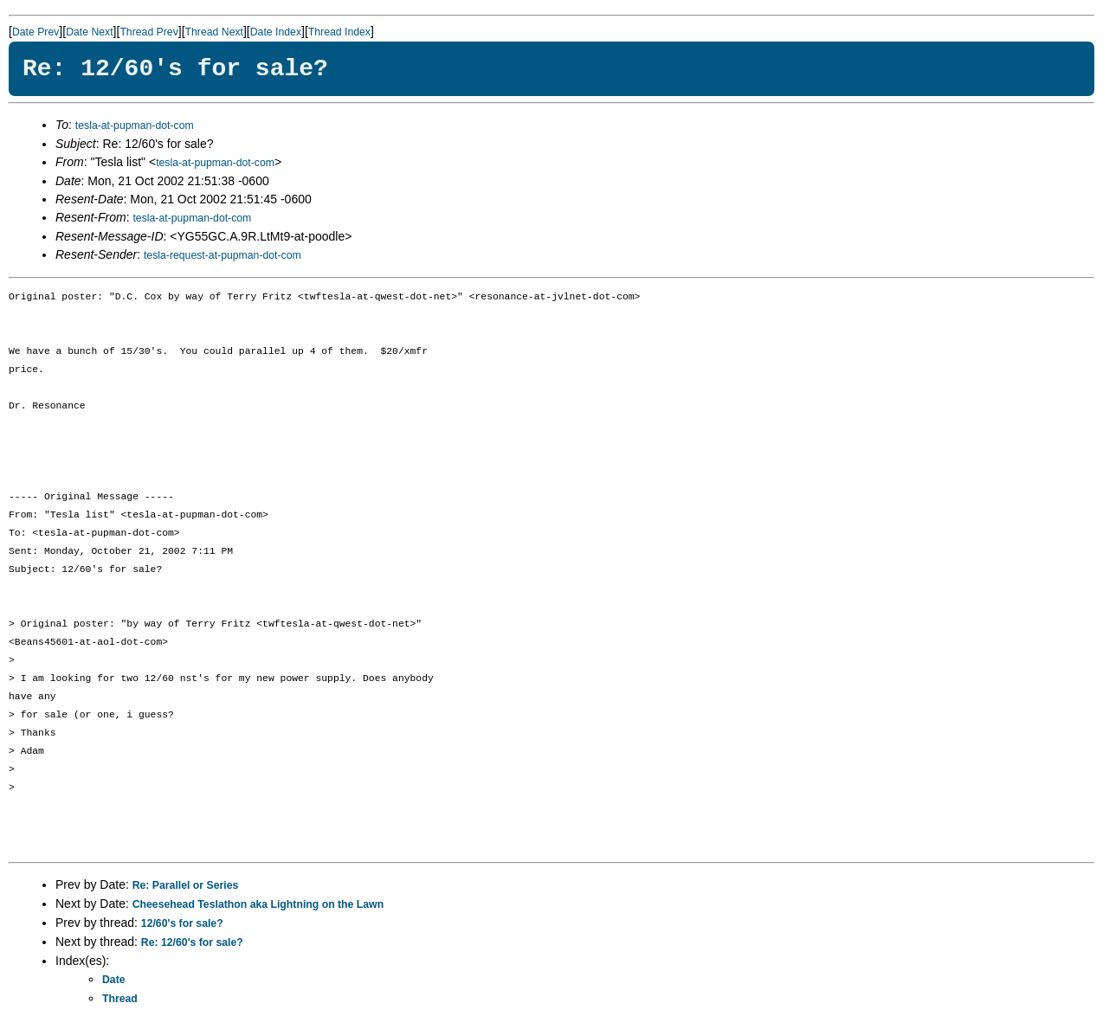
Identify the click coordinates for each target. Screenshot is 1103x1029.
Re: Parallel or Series (185, 885)
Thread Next (214, 32)
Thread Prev (148, 32)
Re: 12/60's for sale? (192, 942)
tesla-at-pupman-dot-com (134, 125)
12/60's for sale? (182, 923)
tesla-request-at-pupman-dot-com (222, 255)
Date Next (89, 32)
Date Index (275, 32)
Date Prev (35, 32)
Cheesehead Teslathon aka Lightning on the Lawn (258, 904)
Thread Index (339, 32)
